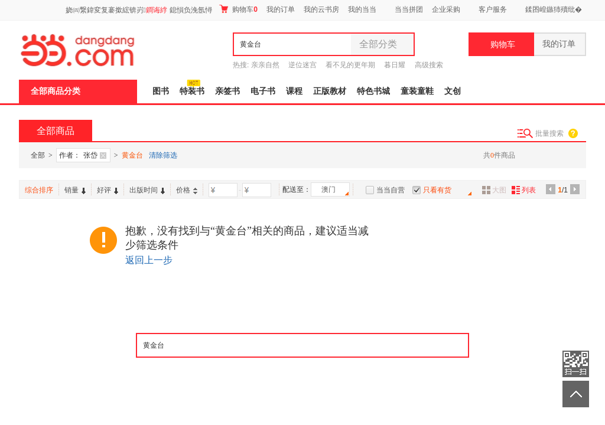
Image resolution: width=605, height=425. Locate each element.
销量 (75, 190)
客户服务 (493, 9)
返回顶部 (575, 394)
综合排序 (39, 190)
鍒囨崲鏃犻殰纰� (553, 9)
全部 (38, 155)
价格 (186, 190)
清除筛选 (163, 155)
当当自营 (390, 190)
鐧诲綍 (156, 10)
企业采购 (446, 9)
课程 (294, 91)
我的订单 (280, 9)
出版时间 (147, 190)
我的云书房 (321, 9)
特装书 (192, 91)
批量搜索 (549, 133)
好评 (107, 190)
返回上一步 (149, 260)
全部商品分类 (55, 91)
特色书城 (373, 91)
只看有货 (437, 190)
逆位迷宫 (302, 65)
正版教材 (329, 91)
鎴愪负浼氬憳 (191, 10)
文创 (452, 91)
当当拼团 (409, 9)
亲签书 (227, 91)
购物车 (238, 9)
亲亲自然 (265, 65)
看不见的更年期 (350, 65)
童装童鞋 (417, 91)
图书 (160, 91)
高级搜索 (429, 65)
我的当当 (362, 9)
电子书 (263, 91)
